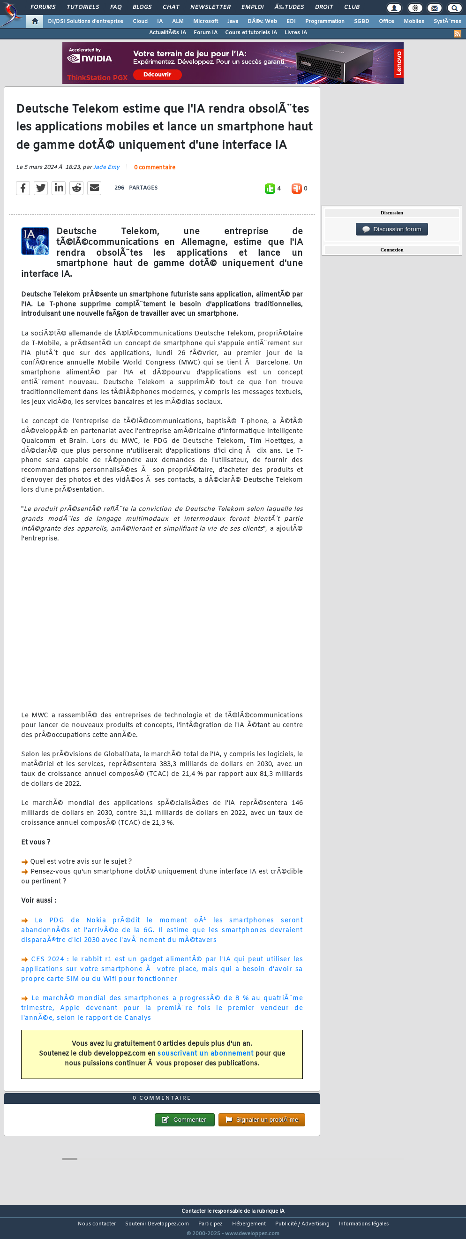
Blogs (142, 7)
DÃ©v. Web (262, 21)
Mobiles (414, 21)
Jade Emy (106, 173)
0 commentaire (154, 173)
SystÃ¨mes (447, 21)
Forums (43, 7)
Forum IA (206, 33)
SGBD (361, 21)
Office (386, 21)
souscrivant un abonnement (206, 1059)
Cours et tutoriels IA (251, 33)
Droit (324, 7)
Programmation (325, 21)
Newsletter (210, 7)
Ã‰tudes (289, 7)
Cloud (140, 21)
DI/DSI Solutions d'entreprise (85, 21)
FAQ (115, 7)
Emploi (252, 7)
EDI (291, 21)
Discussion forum (391, 229)
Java (232, 21)
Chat (171, 7)
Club (351, 7)
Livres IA (296, 33)
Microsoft (205, 21)
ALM (178, 21)
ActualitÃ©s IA (167, 33)
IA (160, 21)
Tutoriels (83, 7)
